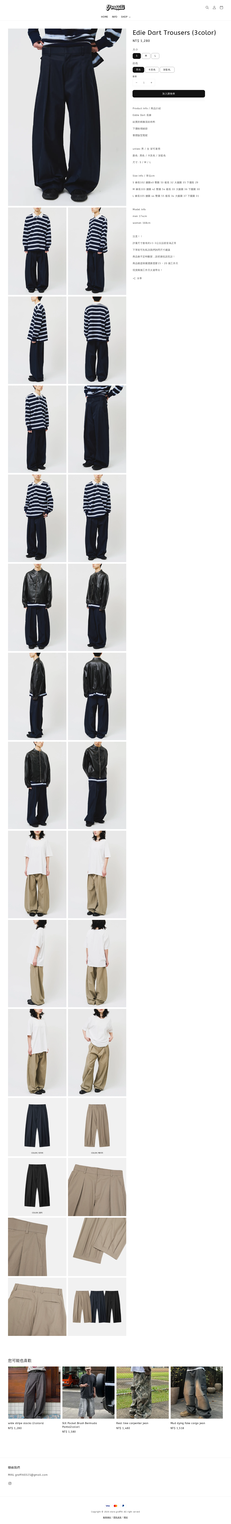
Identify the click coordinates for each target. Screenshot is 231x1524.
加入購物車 (168, 93)
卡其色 (152, 69)
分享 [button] (137, 278)
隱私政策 (117, 1517)
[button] (207, 7)
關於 (126, 1517)
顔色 (135, 63)
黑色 (138, 69)
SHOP (124, 17)
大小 (135, 49)
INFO (114, 17)
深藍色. (167, 69)
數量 (135, 76)
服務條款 (107, 1517)
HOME (104, 17)
